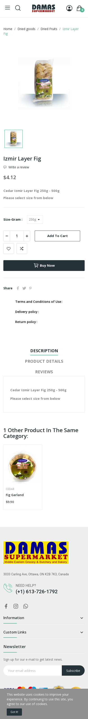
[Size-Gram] (35, 219)
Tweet (24, 288)
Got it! (14, 712)
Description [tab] (44, 350)
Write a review (18, 167)
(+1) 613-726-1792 (37, 591)
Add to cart (57, 235)
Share (18, 288)
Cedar (10, 489)
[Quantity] (17, 236)
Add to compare (21, 248)
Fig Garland (15, 495)
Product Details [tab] (44, 361)
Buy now (44, 265)
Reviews (44, 371)
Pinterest (30, 288)
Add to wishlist (8, 248)
